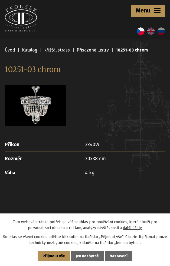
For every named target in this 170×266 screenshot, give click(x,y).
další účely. (132, 228)
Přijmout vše (53, 256)
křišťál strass (57, 50)
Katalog (29, 50)
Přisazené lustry (93, 50)
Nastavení (119, 256)
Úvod (10, 50)
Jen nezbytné (87, 256)
